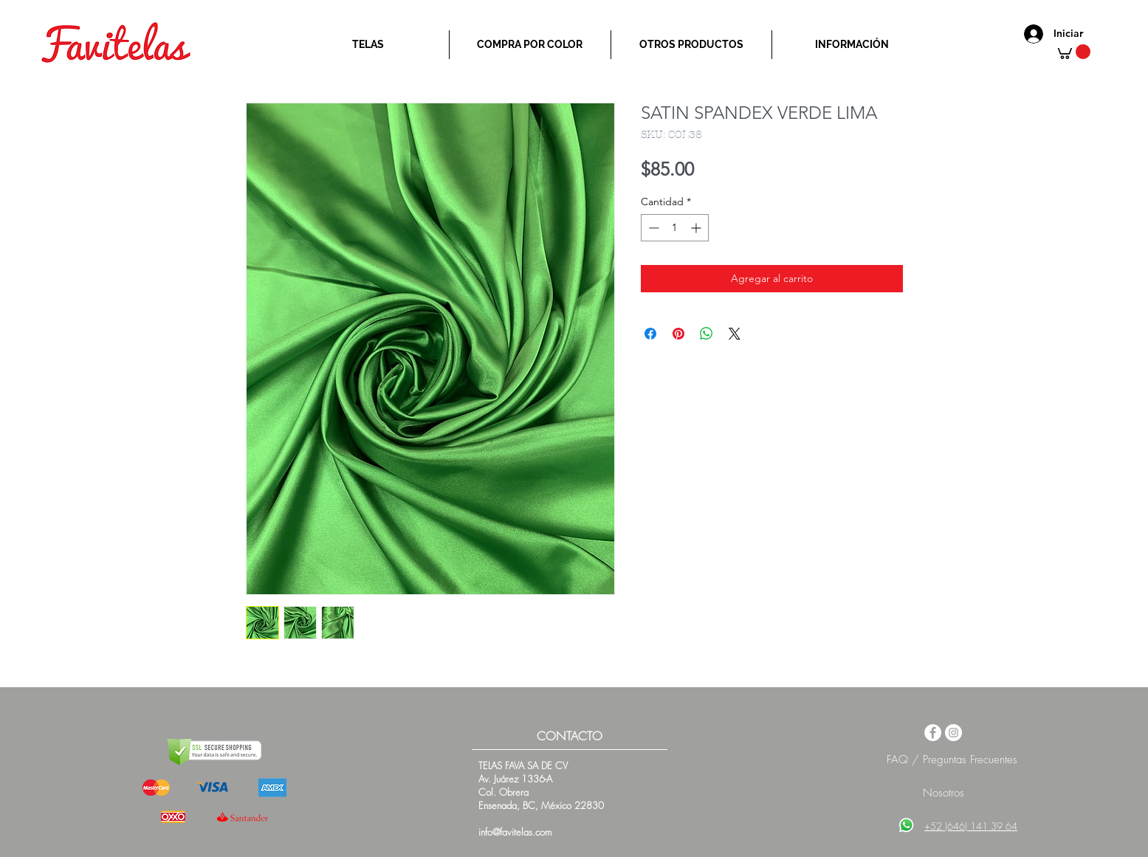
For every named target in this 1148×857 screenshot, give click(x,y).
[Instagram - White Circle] (953, 732)
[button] (1072, 51)
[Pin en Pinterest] (678, 334)
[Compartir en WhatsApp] (706, 334)
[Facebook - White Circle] (932, 732)
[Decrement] (652, 228)
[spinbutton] (674, 228)
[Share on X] (734, 334)
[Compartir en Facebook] (650, 334)
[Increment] (697, 228)
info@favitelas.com (514, 832)
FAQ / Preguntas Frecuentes (952, 759)
